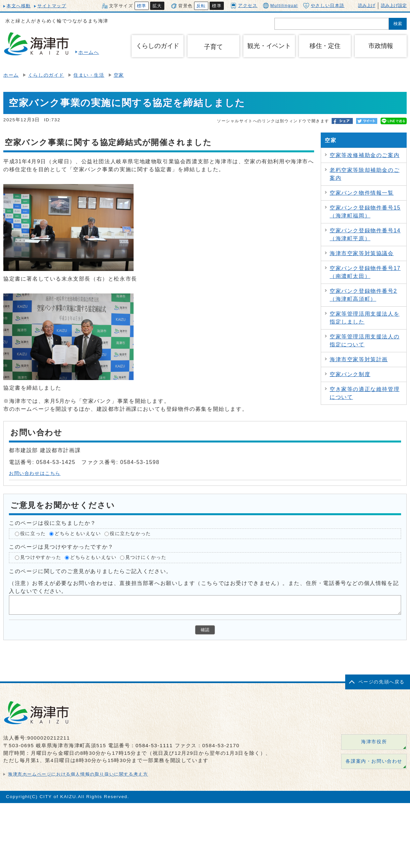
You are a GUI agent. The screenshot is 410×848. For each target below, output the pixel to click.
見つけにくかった (146, 557)
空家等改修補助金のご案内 (364, 155)
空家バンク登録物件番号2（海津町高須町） (363, 295)
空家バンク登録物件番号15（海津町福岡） (365, 211)
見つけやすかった (41, 557)
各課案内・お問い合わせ (374, 761)
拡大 (157, 5)
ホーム (11, 75)
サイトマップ (51, 5)
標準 (141, 5)
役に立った (33, 533)
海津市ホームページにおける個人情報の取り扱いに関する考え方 (78, 774)
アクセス (243, 5)
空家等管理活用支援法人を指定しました (364, 318)
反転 (201, 5)
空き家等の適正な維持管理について (364, 393)
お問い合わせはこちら (35, 473)
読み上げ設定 (394, 5)
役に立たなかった (130, 533)
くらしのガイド (46, 75)
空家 (119, 75)
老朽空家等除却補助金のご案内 (364, 174)
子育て (213, 46)
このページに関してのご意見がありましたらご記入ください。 (90, 571)
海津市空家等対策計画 (359, 359)
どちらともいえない (78, 533)
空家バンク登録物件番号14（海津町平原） (365, 234)
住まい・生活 (88, 75)
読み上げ (366, 5)
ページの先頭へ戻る (381, 681)
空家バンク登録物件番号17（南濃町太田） (365, 272)
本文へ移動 (19, 5)
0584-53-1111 (154, 745)
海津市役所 (374, 741)
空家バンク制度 (350, 374)
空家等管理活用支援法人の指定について (364, 340)
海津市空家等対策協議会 (362, 253)
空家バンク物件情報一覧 (362, 193)
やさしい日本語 (324, 6)
